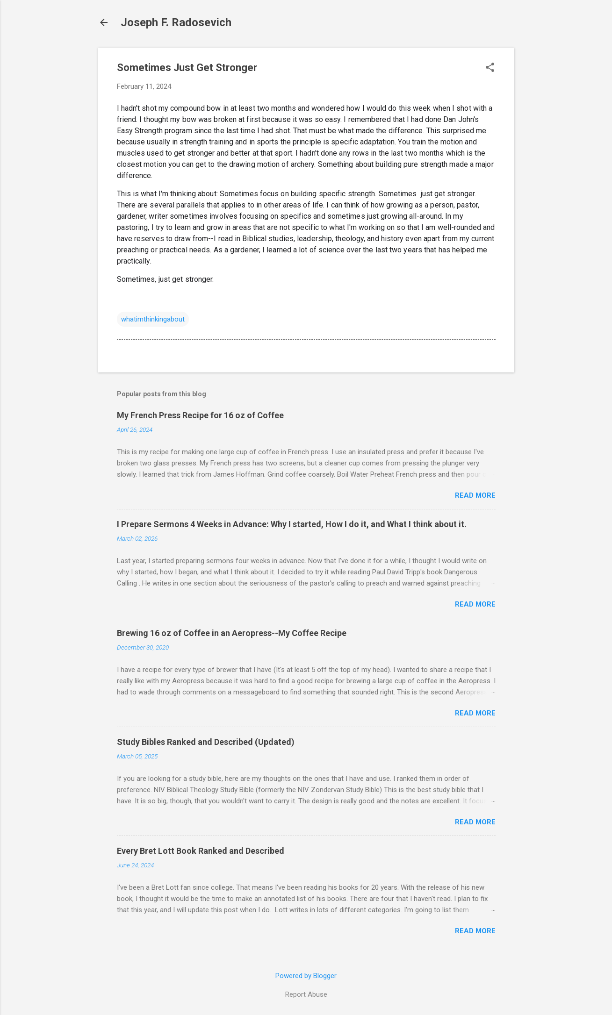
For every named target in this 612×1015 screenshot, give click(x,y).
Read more (475, 495)
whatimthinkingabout (153, 319)
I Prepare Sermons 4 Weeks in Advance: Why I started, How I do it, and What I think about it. (292, 524)
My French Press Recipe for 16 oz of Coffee (200, 415)
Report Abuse (306, 994)
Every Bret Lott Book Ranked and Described (200, 851)
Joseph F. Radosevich (176, 22)
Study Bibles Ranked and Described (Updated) (206, 742)
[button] (490, 68)
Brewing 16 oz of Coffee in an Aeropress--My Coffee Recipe (231, 633)
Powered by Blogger (306, 976)
